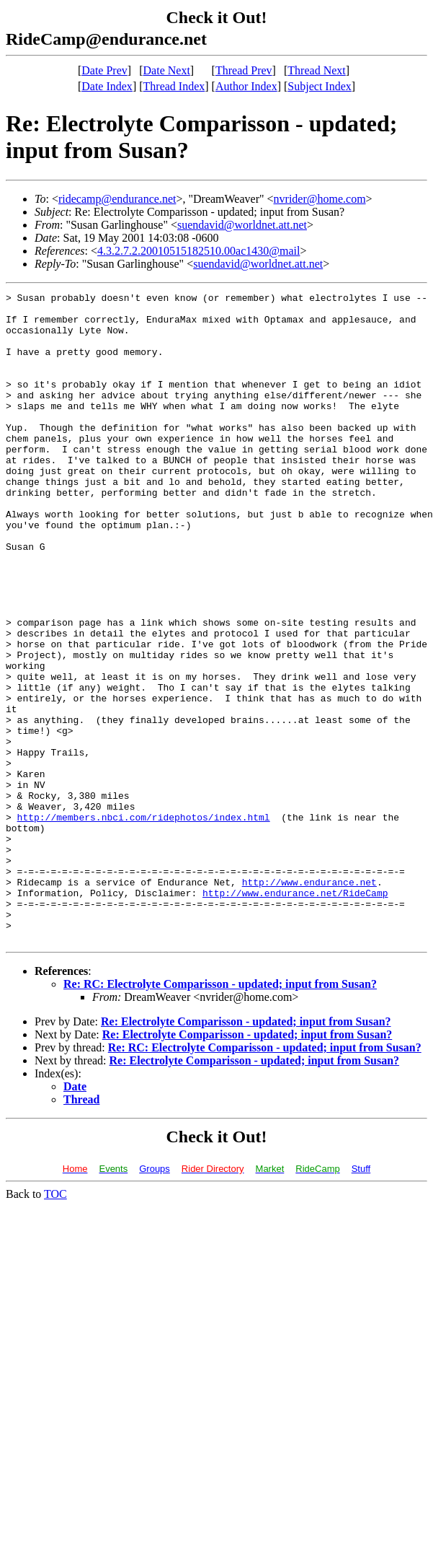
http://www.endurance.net (309, 1000)
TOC (55, 1324)
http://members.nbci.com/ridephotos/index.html (143, 922)
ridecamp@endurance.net (117, 199)
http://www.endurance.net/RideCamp (295, 1013)
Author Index (246, 86)
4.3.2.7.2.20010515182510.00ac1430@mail (198, 251)
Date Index (107, 86)
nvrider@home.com (320, 199)
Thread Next (316, 70)
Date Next (166, 70)
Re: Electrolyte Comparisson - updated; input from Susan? (246, 1151)
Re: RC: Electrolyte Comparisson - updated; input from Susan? (220, 1114)
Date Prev (104, 70)
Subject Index (319, 86)
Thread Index (174, 86)
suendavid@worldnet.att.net (242, 225)
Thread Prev (243, 70)
